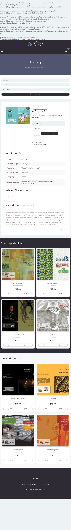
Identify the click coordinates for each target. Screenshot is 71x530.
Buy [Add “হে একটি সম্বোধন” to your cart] (26, 460)
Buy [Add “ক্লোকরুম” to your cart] (61, 345)
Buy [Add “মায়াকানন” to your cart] (61, 408)
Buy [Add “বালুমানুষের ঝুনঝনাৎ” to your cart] (61, 460)
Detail (11, 293)
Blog (40, 484)
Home (27, 67)
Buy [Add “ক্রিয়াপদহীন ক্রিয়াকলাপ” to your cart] (26, 293)
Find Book (35, 94)
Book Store (32, 484)
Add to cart (50, 133)
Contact (46, 484)
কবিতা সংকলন (35, 67)
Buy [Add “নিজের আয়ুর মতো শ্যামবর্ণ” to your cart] (26, 345)
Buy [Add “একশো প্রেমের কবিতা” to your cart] (61, 293)
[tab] (13, 205)
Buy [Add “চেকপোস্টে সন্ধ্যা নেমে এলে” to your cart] (26, 408)
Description (13, 205)
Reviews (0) (29, 205)
